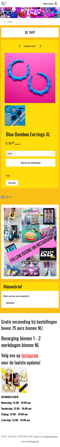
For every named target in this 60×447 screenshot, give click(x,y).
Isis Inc (6, 197)
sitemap (36, 436)
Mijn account (51, 3)
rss (42, 436)
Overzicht (12, 182)
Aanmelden (10, 302)
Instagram (30, 355)
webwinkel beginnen (51, 436)
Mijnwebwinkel (34, 441)
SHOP (30, 32)
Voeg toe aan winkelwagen (31, 162)
